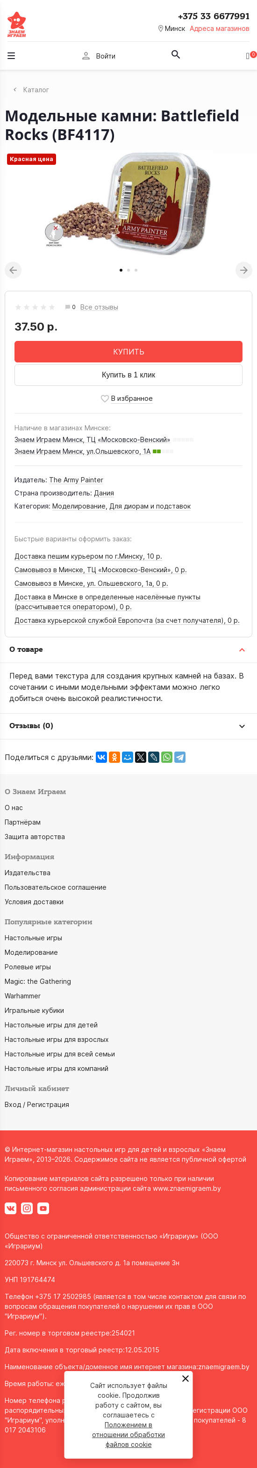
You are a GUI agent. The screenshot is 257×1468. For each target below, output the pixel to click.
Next (244, 270)
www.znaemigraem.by (187, 1188)
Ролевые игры (28, 967)
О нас (14, 807)
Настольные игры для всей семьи (60, 1054)
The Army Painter (76, 480)
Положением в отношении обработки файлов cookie (128, 1434)
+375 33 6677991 (214, 16)
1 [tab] (121, 270)
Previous (13, 270)
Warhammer (23, 996)
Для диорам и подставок (150, 506)
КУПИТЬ (128, 351)
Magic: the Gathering (38, 981)
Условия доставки (34, 902)
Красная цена (31, 158)
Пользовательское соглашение (56, 887)
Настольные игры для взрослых (57, 1039)
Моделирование (79, 506)
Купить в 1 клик (128, 375)
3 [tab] (136, 270)
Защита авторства (35, 837)
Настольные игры (33, 938)
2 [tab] (128, 270)
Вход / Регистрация (37, 1104)
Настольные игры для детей (51, 1025)
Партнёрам (23, 822)
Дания (104, 493)
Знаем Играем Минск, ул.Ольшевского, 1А (82, 451)
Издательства (27, 873)
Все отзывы (99, 307)
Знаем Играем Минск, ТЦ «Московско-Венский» (92, 439)
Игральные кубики (34, 1010)
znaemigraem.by (224, 1367)
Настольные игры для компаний (56, 1068)
